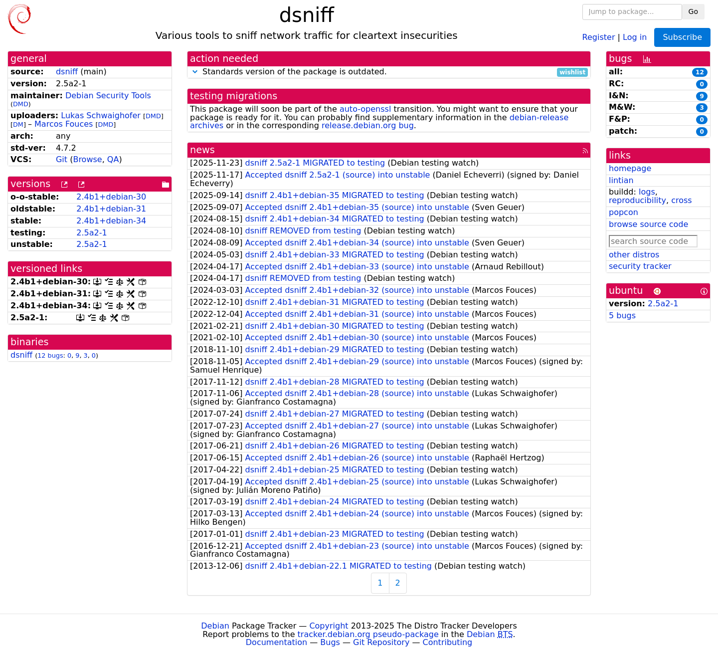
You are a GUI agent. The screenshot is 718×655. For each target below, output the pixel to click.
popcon (623, 212)
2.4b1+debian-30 (111, 197)
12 (700, 72)
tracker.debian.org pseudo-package (368, 634)
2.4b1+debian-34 (111, 220)
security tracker (640, 266)
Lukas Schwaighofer (101, 115)
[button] (194, 71)
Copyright (328, 626)
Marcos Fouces (63, 124)
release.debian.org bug (368, 125)
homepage (630, 168)
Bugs (330, 642)
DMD (20, 104)
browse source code (648, 224)
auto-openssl (365, 109)
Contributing (448, 642)
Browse (87, 159)
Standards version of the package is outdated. (389, 72)
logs (647, 192)
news (202, 150)
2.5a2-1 (91, 232)
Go (693, 11)
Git (61, 159)
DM (18, 124)
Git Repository (381, 642)
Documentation (276, 642)
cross (681, 200)
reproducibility (637, 200)
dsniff (67, 71)
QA (113, 159)
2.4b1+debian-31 (111, 209)
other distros (634, 254)
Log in (635, 36)
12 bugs (50, 355)
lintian (621, 180)
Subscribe (682, 37)
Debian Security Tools (108, 95)
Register (598, 36)
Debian (215, 626)
